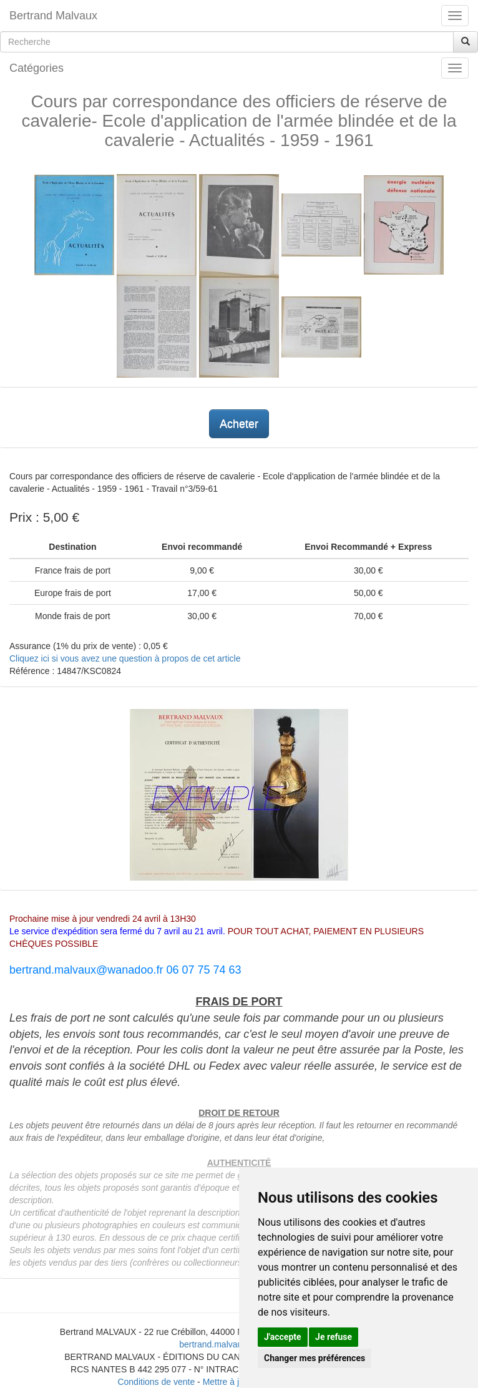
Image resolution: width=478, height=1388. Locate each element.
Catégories (36, 68)
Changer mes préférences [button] (314, 1358)
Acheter (239, 424)
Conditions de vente (156, 1382)
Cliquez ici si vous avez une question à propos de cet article (124, 658)
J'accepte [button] (282, 1337)
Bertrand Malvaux (53, 15)
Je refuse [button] (333, 1337)
